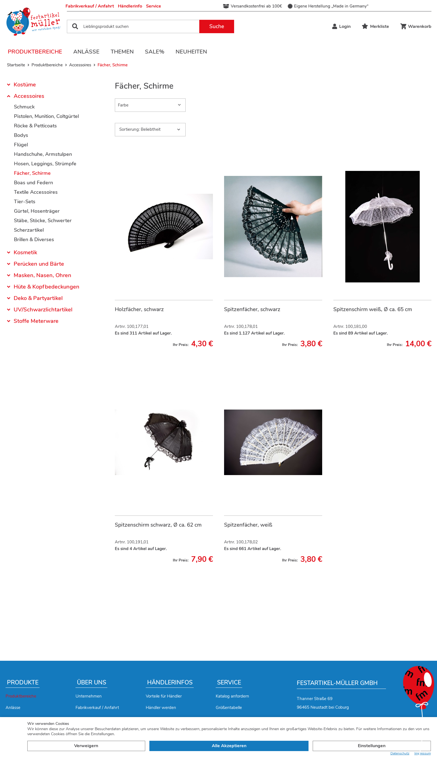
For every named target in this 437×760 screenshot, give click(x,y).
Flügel (21, 144)
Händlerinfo (130, 6)
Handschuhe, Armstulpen (43, 154)
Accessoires (29, 96)
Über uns (91, 682)
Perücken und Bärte (39, 264)
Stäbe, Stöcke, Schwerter (43, 220)
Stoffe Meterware (36, 321)
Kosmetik (25, 252)
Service (153, 6)
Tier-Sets (24, 201)
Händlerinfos (170, 682)
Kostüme (25, 85)
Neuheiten (191, 51)
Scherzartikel (29, 230)
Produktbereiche (35, 51)
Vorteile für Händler (164, 696)
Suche (216, 26)
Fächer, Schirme (32, 173)
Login (341, 26)
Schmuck (24, 106)
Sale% (154, 51)
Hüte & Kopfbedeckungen (46, 287)
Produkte (22, 682)
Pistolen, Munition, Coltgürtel (46, 116)
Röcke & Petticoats (35, 125)
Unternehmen (89, 696)
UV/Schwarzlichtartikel (43, 309)
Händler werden (161, 707)
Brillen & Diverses (34, 239)
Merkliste (375, 26)
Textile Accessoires (36, 192)
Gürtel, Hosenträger (37, 211)
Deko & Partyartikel (38, 298)
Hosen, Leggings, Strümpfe (45, 163)
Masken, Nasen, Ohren (42, 275)
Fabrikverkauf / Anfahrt (89, 6)
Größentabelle (229, 707)
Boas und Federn (33, 182)
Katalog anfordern (232, 696)
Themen (122, 51)
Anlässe (86, 51)
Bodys (21, 135)
